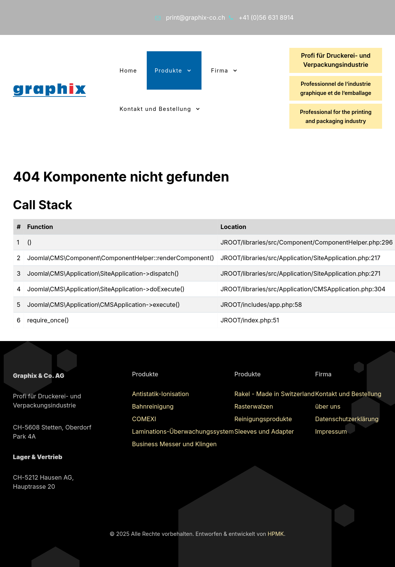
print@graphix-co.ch (195, 17)
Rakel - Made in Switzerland (275, 394)
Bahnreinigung (152, 406)
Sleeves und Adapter (264, 431)
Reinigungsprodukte (263, 419)
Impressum (331, 431)
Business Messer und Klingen (174, 444)
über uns (327, 406)
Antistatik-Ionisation (160, 394)
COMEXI (144, 419)
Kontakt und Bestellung (348, 394)
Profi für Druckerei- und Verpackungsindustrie (336, 60)
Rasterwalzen (254, 406)
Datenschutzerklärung (347, 419)
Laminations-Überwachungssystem (183, 431)
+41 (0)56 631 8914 (266, 17)
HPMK (276, 534)
